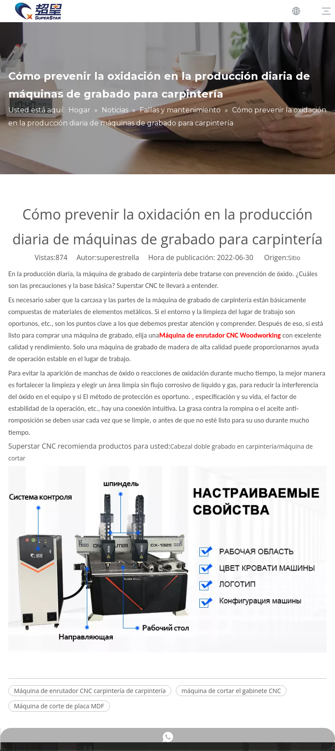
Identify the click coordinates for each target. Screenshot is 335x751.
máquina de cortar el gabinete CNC (231, 691)
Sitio (294, 258)
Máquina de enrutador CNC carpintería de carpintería (90, 691)
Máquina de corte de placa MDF (59, 706)
